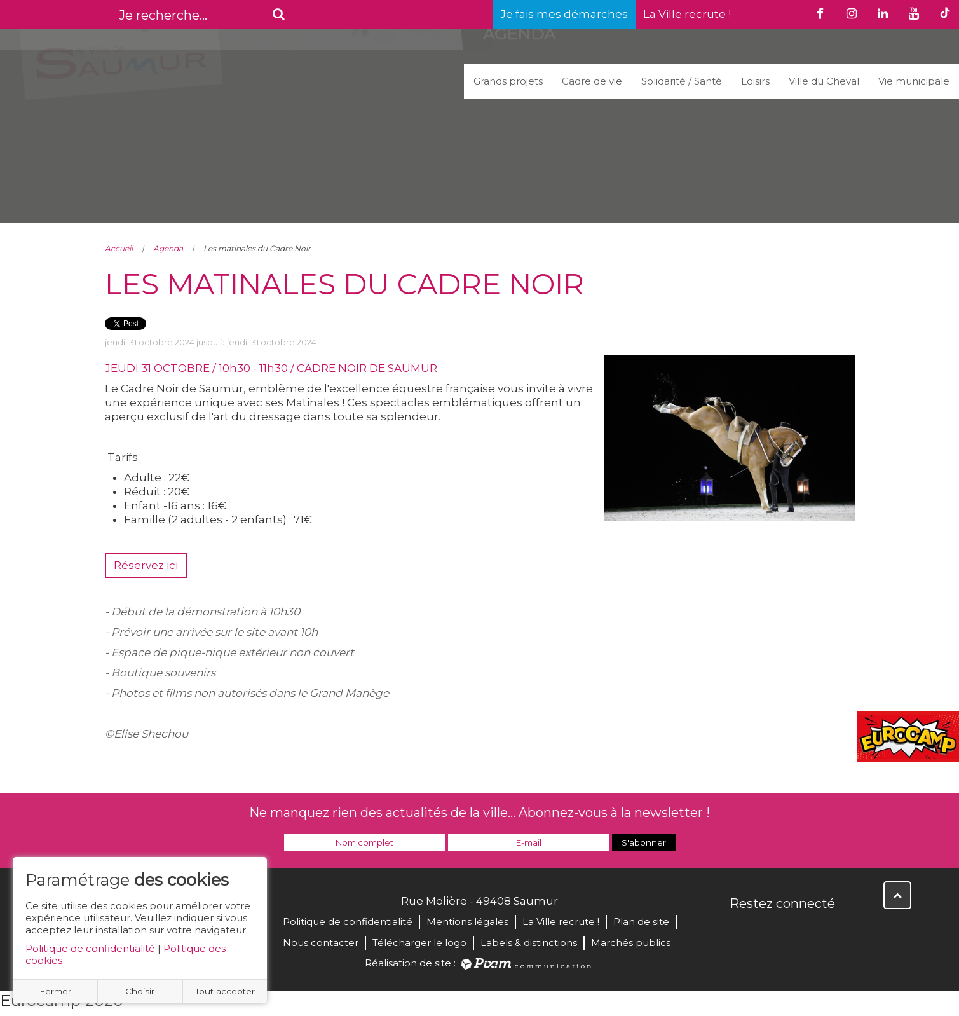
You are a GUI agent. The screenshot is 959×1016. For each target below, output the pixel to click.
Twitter (768, 930)
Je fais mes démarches (564, 14)
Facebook (740, 930)
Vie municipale (913, 81)
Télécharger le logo (419, 943)
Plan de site (641, 922)
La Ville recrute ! (687, 14)
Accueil (119, 248)
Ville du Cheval (824, 81)
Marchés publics (630, 943)
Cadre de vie (592, 81)
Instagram (824, 930)
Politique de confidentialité (90, 948)
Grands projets (508, 81)
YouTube (796, 930)
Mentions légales (467, 922)
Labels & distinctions (528, 943)
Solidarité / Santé (681, 81)
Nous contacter (320, 943)
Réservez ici (146, 565)
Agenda (168, 248)
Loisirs (755, 81)
